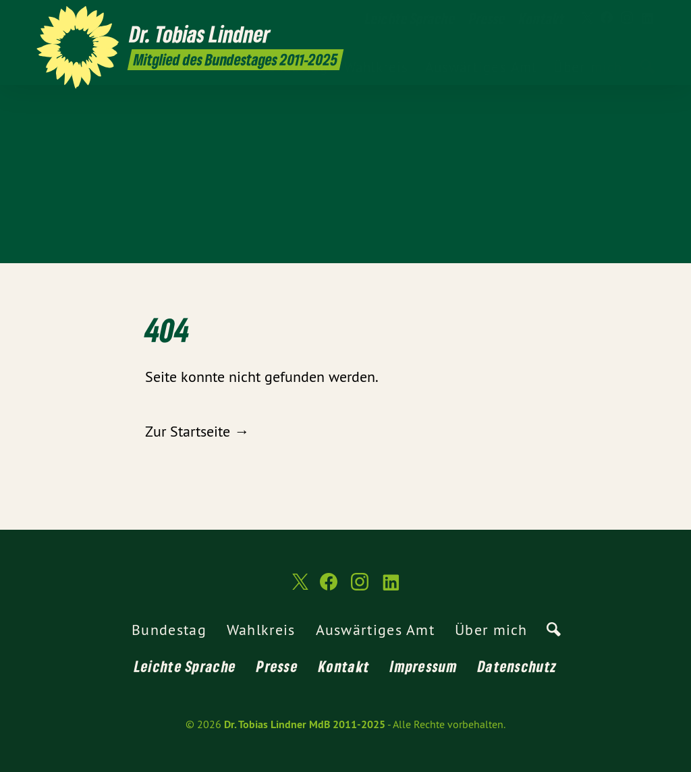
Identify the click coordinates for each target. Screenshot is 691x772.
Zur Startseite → (197, 431)
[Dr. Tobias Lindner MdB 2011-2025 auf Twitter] (586, 18)
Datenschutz (517, 666)
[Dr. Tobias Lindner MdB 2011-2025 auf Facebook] (607, 18)
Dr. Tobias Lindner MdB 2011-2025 (304, 724)
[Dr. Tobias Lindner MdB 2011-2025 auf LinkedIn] (647, 18)
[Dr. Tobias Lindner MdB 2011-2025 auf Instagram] (627, 18)
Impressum (424, 666)
